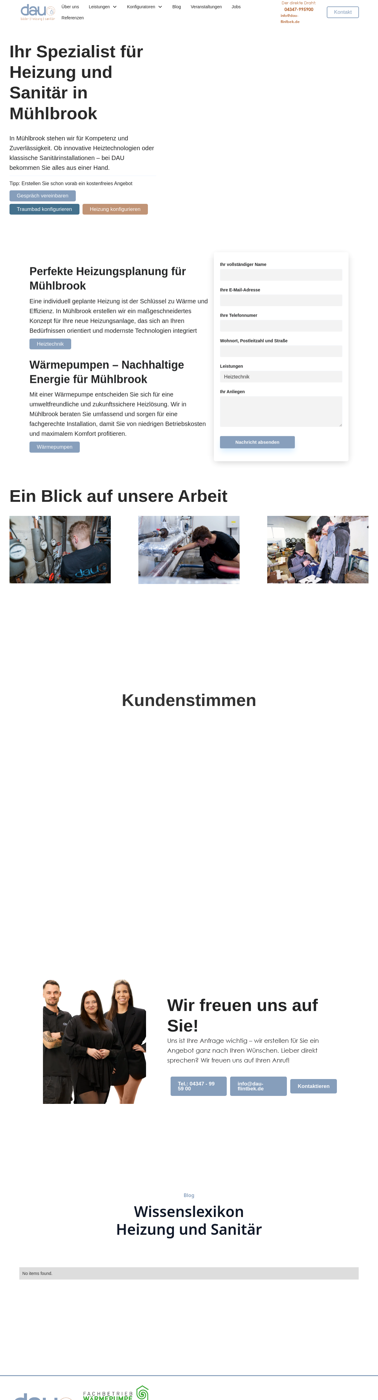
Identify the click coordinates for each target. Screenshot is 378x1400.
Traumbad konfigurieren (44, 209)
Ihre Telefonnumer (238, 318)
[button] (103, 6)
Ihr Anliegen (232, 395)
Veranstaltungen (206, 6)
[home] (38, 12)
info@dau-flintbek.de (250, 1086)
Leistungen (231, 369)
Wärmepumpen (54, 450)
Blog (176, 6)
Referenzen (73, 17)
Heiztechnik (50, 347)
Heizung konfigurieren (115, 209)
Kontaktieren (314, 1086)
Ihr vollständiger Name (243, 267)
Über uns (70, 6)
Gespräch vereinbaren (42, 196)
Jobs (236, 6)
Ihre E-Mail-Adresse (240, 293)
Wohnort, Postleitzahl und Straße (253, 344)
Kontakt (343, 12)
